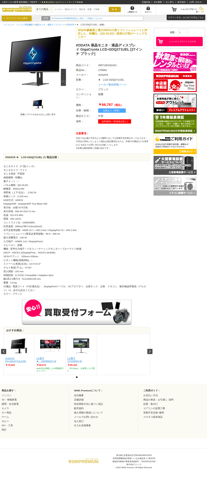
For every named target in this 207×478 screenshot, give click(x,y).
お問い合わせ (195, 2)
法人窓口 (170, 2)
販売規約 (182, 2)
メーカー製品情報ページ (112, 84)
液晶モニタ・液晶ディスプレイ (49, 24)
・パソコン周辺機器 (23, 24)
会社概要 (158, 2)
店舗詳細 (146, 2)
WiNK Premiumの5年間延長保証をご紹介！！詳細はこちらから (79, 18)
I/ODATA (70, 24)
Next (149, 351)
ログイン (172, 17)
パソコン (7, 24)
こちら (200, 17)
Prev (3, 351)
